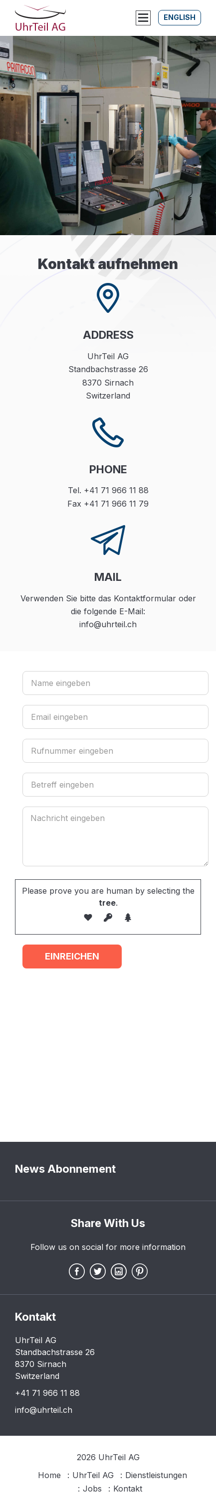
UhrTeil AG (93, 1475)
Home (49, 1475)
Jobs (92, 1489)
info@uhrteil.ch (43, 1410)
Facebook (77, 1271)
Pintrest (140, 1271)
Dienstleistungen (156, 1475)
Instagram (119, 1271)
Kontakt (127, 1489)
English (180, 17)
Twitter (98, 1271)
